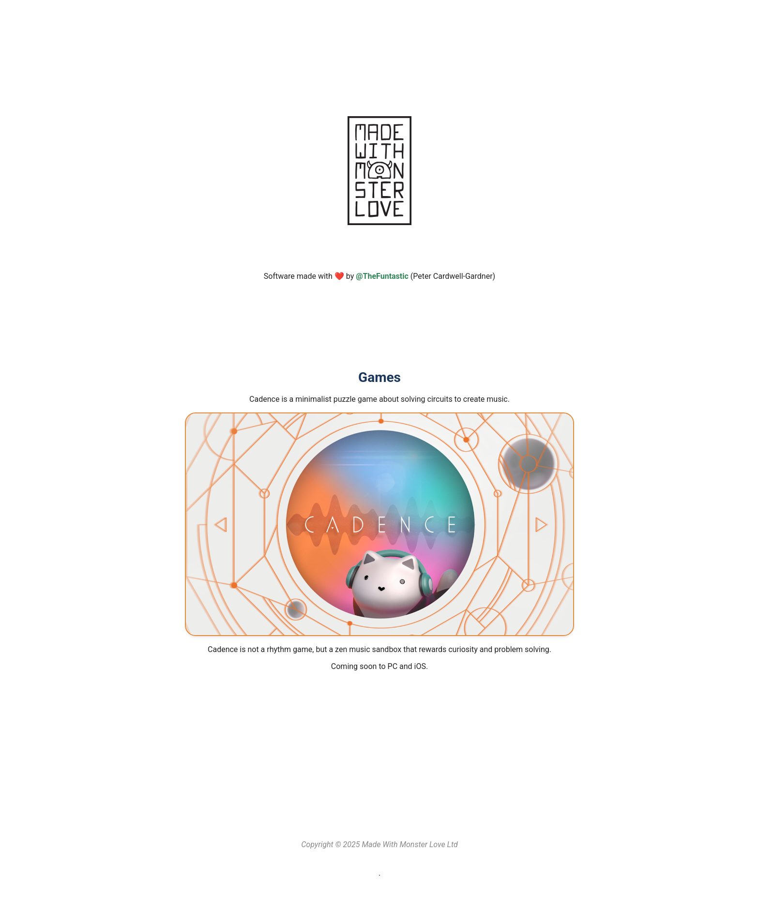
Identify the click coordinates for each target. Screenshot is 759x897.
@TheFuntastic (382, 276)
